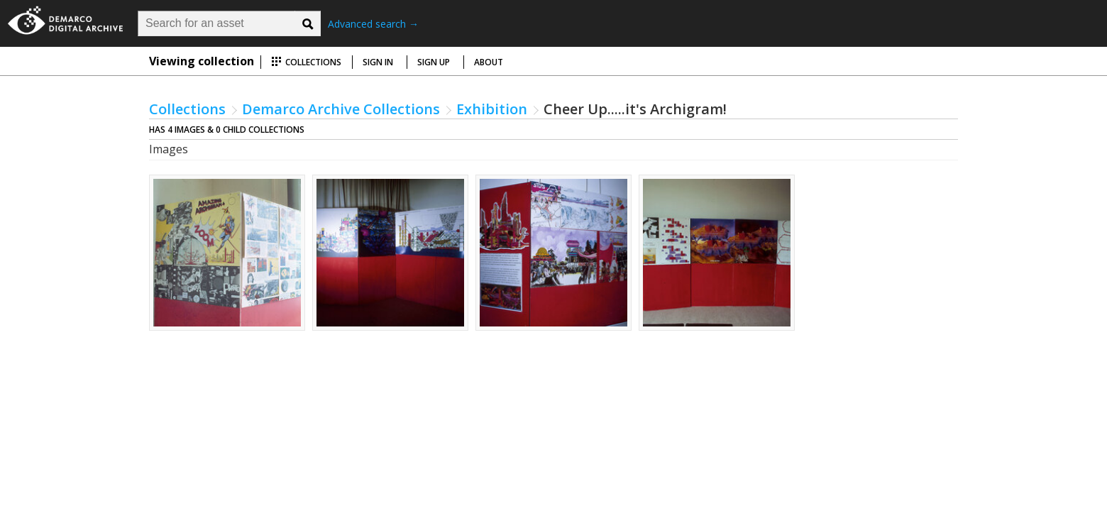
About (488, 62)
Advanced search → (373, 24)
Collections (306, 62)
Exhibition (491, 109)
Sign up (433, 62)
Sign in (378, 62)
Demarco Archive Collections (341, 109)
